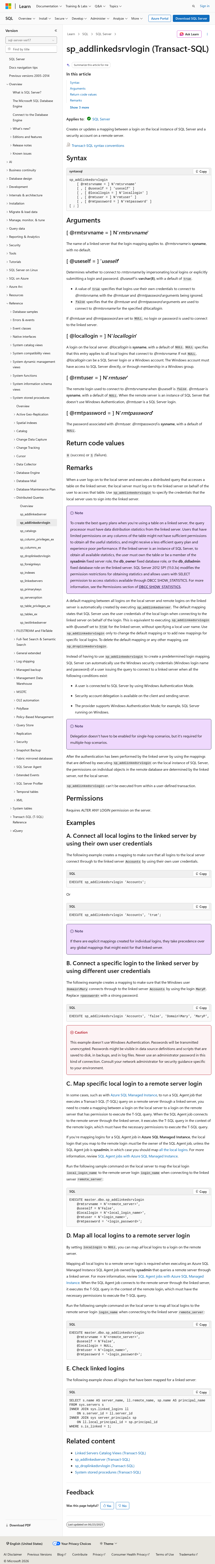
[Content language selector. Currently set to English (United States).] (24, 1543)
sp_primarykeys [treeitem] (30, 589)
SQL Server (103, 34)
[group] (138, 1017)
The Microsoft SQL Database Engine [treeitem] (33, 104)
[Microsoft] (8, 6)
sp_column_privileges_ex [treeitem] (37, 539)
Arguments (77, 88)
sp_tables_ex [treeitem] (28, 614)
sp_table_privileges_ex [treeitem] (35, 606)
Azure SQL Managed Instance (134, 1094)
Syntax (74, 82)
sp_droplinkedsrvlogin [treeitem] (35, 556)
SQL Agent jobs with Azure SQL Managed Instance (138, 1156)
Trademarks (187, 1554)
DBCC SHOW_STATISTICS (160, 586)
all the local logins (173, 1149)
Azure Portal (159, 18)
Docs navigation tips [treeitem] (23, 67)
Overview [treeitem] (22, 406)
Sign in (205, 6)
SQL (85, 34)
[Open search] (193, 6)
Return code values (83, 94)
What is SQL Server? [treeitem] (27, 92)
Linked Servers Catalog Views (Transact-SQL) (110, 1452)
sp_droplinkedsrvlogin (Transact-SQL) (105, 1465)
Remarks (76, 100)
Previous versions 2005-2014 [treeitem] (29, 75)
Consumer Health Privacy (129, 1554)
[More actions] (207, 34)
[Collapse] (56, 30)
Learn (71, 34)
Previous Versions (39, 1554)
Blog (60, 1554)
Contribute (79, 1554)
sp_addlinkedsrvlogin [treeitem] (35, 522)
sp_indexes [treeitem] (27, 572)
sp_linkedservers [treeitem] (31, 580)
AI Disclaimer (13, 1554)
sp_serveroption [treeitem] (31, 597)
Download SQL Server (191, 18)
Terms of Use (165, 1554)
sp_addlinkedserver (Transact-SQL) (102, 1459)
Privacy (98, 1554)
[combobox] (31, 40)
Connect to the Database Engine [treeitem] (30, 117)
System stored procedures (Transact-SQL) (108, 1472)
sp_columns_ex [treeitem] (30, 547)
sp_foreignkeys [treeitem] (30, 564)
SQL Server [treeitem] (17, 59)
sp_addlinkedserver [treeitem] (33, 514)
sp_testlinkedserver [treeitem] (33, 622)
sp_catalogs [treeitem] (28, 531)
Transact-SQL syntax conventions (98, 145)
